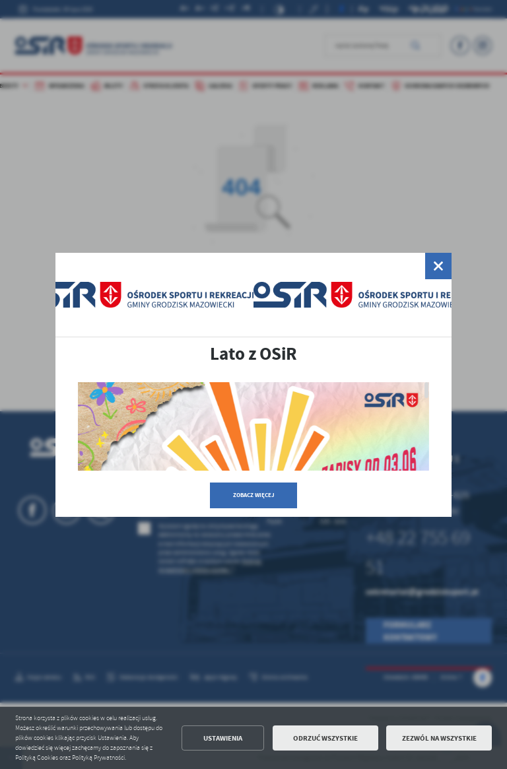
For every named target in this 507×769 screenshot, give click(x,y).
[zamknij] (438, 266)
